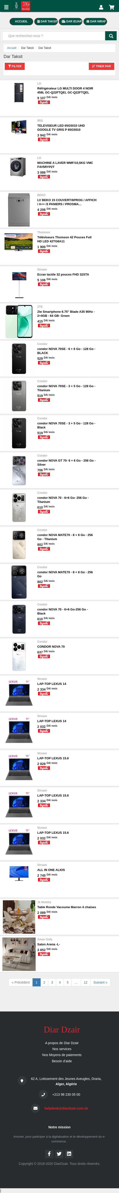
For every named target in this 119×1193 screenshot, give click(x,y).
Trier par (101, 66)
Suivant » (100, 982)
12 (86, 982)
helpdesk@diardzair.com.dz (66, 1108)
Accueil (11, 48)
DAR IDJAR (72, 21)
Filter (14, 66)
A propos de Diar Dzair (62, 1043)
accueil (21, 21)
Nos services (61, 1049)
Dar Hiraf (96, 21)
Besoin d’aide (62, 1061)
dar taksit (47, 21)
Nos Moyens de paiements (62, 1055)
